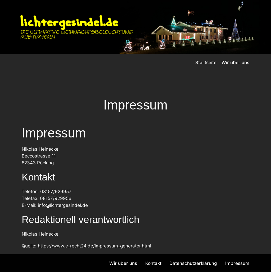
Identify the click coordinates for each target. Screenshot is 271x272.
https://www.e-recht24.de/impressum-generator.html (94, 246)
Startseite (205, 62)
